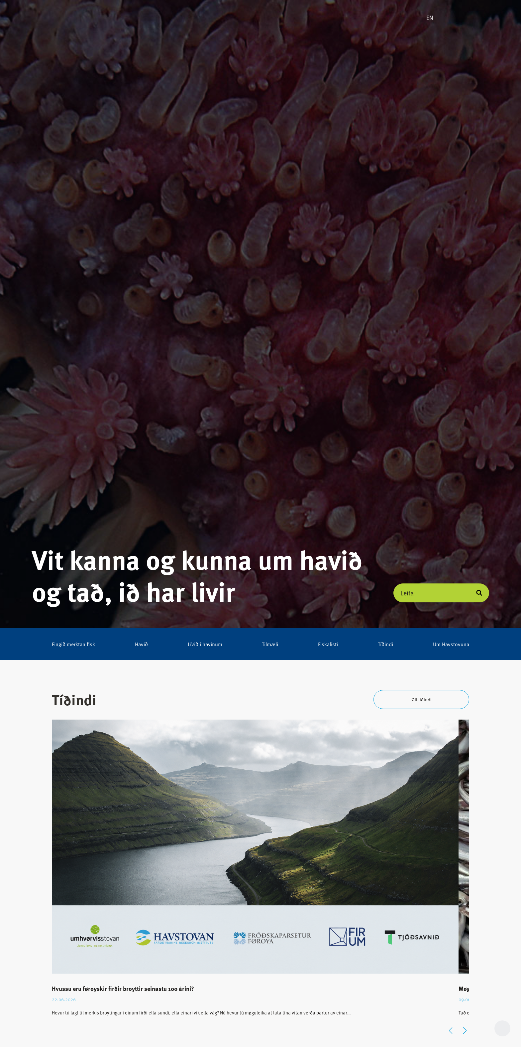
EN (429, 17)
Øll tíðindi (421, 699)
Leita (407, 593)
